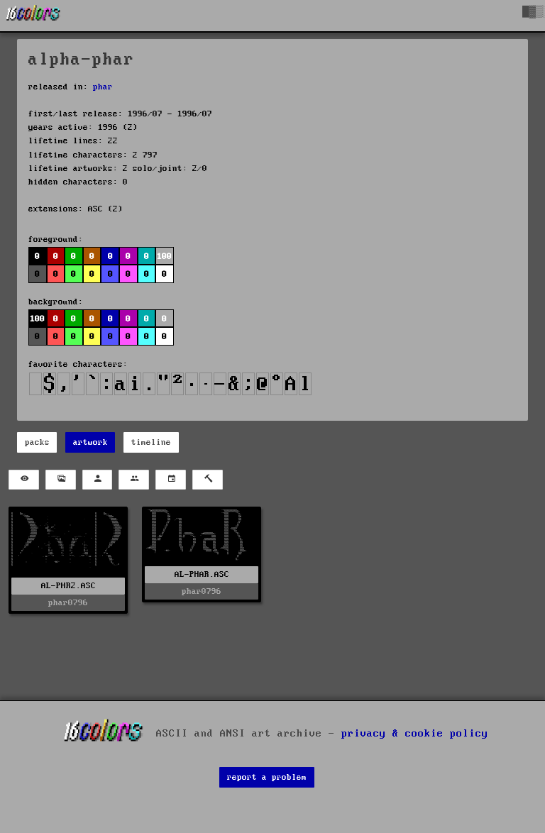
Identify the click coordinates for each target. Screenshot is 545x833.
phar (103, 87)
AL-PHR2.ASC (68, 585)
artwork (90, 442)
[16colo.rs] (33, 15)
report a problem (267, 777)
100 (164, 256)
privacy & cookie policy (414, 733)
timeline (151, 442)
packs (37, 442)
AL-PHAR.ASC (202, 574)
